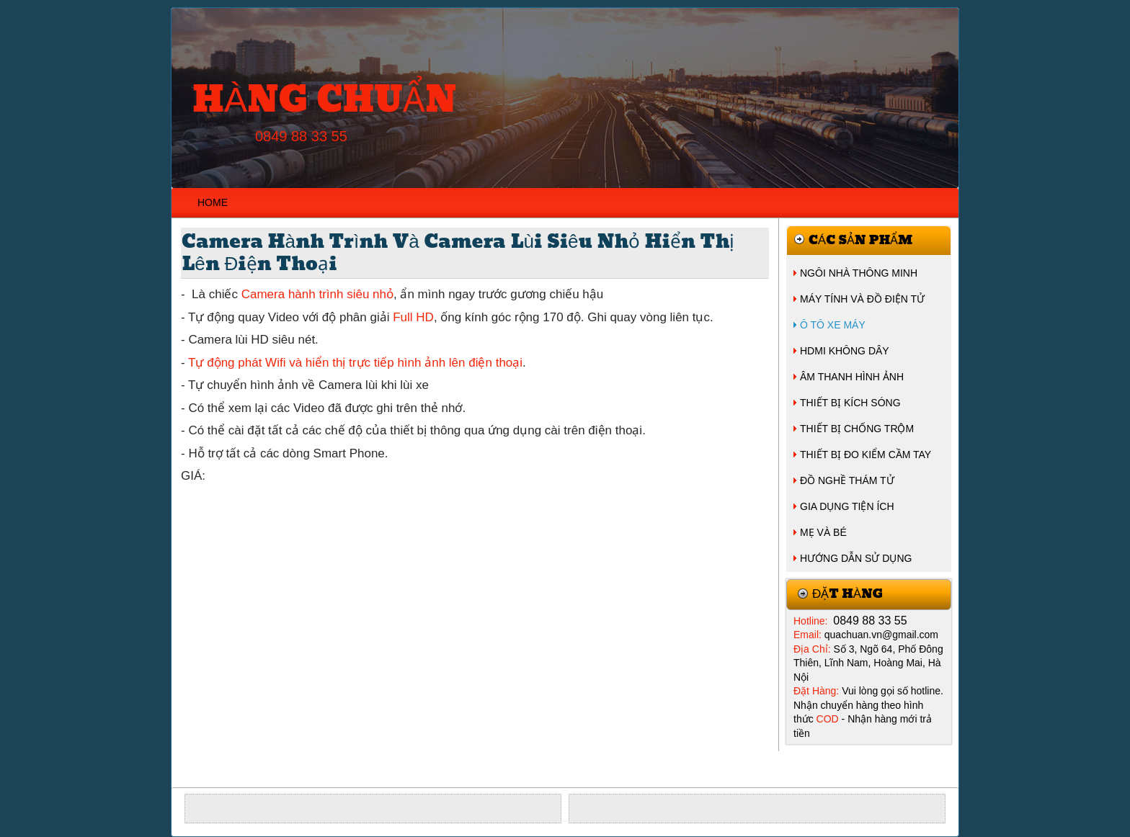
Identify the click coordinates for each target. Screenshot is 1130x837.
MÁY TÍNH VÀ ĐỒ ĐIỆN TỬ (862, 299)
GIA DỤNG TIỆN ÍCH (847, 506)
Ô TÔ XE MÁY (833, 325)
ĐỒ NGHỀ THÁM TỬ (847, 480)
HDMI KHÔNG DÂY (844, 351)
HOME (212, 202)
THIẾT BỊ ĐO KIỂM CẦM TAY (865, 454)
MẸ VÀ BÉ (823, 532)
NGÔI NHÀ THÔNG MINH (858, 273)
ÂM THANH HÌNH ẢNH (852, 376)
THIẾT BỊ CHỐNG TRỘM (857, 428)
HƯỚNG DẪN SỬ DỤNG (856, 558)
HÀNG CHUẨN (324, 100)
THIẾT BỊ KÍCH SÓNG (850, 402)
